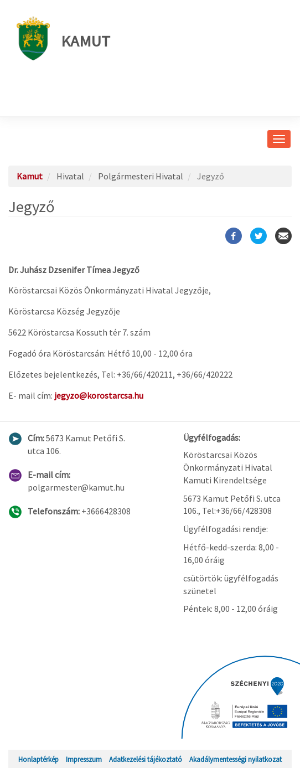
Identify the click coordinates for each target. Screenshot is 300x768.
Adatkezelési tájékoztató (145, 759)
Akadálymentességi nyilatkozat (235, 759)
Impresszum (84, 759)
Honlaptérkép (38, 759)
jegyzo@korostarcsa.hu (98, 395)
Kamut (63, 38)
